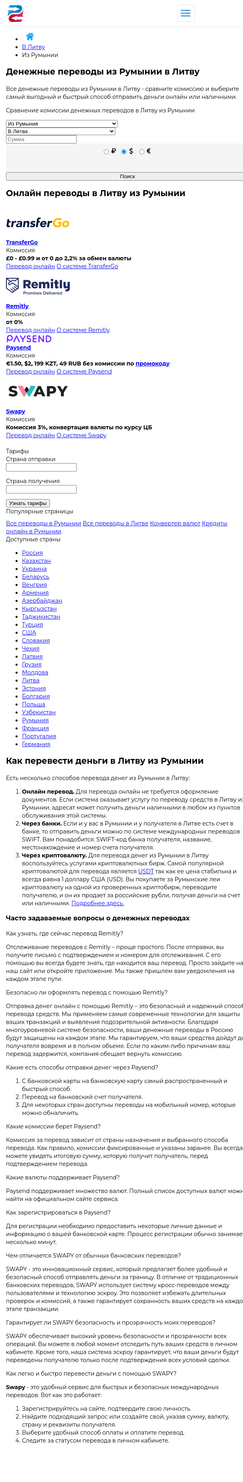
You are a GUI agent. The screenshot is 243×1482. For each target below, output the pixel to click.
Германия (36, 744)
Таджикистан (41, 616)
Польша (33, 704)
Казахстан (36, 560)
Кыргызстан (39, 608)
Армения (35, 592)
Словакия (36, 640)
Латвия (32, 656)
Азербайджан (42, 600)
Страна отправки (30, 459)
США (29, 632)
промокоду (153, 363)
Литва (31, 680)
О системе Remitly (83, 330)
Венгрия (34, 584)
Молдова (35, 672)
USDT (146, 871)
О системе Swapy (82, 435)
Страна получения (33, 481)
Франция (35, 728)
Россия (32, 552)
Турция (32, 624)
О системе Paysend (84, 371)
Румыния (35, 720)
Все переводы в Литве (115, 523)
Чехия (31, 648)
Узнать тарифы (28, 503)
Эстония (34, 688)
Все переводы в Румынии (43, 523)
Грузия (31, 664)
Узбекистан (39, 712)
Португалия (39, 736)
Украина (34, 568)
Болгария (36, 696)
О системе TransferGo (88, 266)
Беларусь (35, 576)
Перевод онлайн (30, 266)
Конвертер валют (175, 523)
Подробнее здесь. (97, 903)
